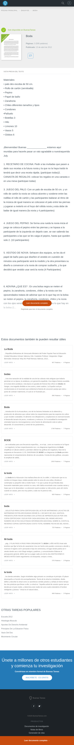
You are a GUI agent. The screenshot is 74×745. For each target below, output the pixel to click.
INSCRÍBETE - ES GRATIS (37, 678)
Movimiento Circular (9, 637)
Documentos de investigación (37, 726)
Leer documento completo (37, 303)
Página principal (9, 10)
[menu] (69, 3)
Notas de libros (36, 730)
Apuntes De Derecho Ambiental (14, 625)
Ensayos (25, 10)
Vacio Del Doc (7, 633)
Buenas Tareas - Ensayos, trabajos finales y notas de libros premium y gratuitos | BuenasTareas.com (5, 3)
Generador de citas (37, 733)
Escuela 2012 (7, 617)
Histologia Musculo (9, 621)
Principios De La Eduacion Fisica (14, 629)
